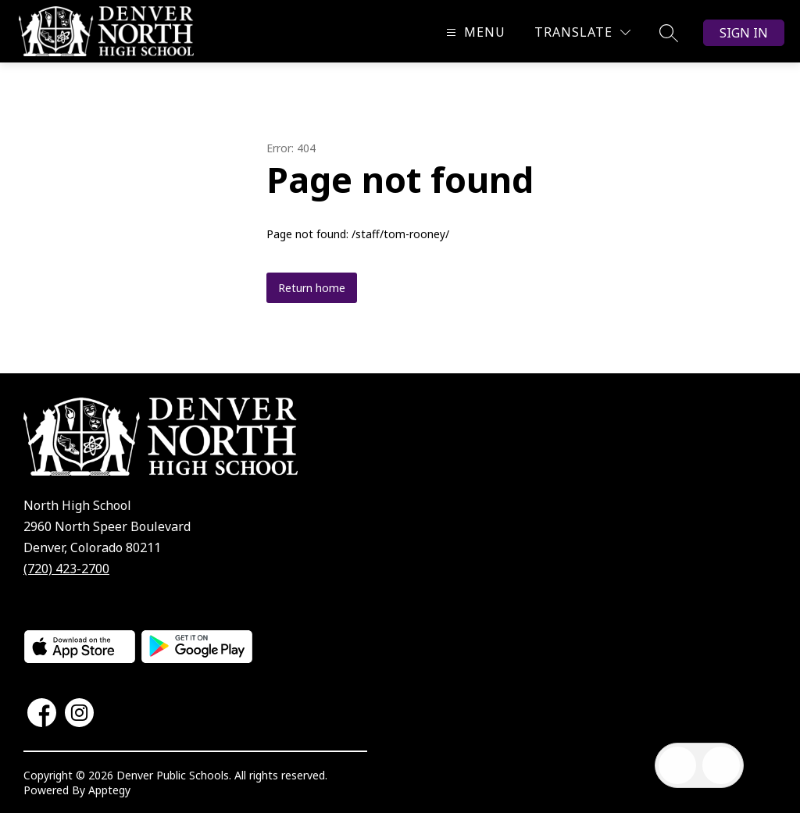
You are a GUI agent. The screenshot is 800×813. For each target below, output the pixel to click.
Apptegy (109, 790)
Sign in (744, 32)
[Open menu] (473, 32)
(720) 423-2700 (66, 568)
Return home (311, 287)
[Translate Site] (582, 32)
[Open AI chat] (721, 765)
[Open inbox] (677, 765)
